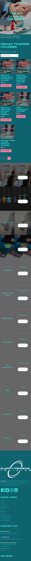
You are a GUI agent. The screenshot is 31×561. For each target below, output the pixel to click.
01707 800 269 (22, 2)
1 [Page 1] (5, 158)
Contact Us (3, 511)
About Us (3, 503)
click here (23, 417)
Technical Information (6, 516)
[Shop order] (9, 55)
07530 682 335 (23, 6)
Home (2, 500)
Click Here (22, 177)
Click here (23, 441)
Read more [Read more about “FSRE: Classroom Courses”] (21, 116)
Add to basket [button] (6, 85)
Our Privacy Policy (5, 518)
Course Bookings (5, 507)
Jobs (2, 509)
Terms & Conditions (5, 520)
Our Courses (4, 505)
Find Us (2, 513)
